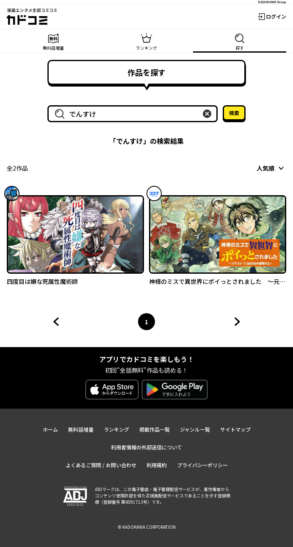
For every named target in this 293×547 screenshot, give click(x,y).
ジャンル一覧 (195, 429)
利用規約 (156, 464)
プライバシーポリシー (202, 464)
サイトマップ (235, 429)
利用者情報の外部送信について (146, 447)
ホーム (50, 429)
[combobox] (134, 114)
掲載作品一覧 (154, 429)
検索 (234, 112)
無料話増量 (81, 429)
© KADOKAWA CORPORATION (147, 527)
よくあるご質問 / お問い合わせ (101, 464)
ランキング (116, 429)
